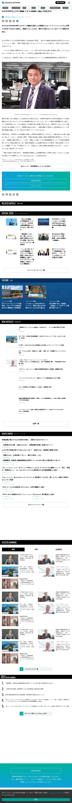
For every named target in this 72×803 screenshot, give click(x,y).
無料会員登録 (60, 2)
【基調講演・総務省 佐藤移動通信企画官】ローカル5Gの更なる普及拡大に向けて (29, 702)
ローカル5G (16, 7)
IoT (43, 7)
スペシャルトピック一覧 (36, 270)
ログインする (36, 186)
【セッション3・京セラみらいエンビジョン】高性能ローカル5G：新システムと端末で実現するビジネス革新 (37, 725)
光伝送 (65, 7)
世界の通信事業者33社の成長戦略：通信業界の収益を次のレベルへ (25, 713)
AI (24, 7)
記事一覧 (36, 442)
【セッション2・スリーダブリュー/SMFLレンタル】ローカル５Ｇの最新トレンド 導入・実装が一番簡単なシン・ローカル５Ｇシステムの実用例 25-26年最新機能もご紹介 (37, 719)
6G (33, 7)
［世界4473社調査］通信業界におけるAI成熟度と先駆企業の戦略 (24, 708)
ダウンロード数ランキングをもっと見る (36, 732)
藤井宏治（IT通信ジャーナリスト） (15, 17)
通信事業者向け (55, 7)
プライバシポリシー (56, 792)
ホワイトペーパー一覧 (36, 524)
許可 (36, 799)
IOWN (5, 7)
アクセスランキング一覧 (31, 688)
